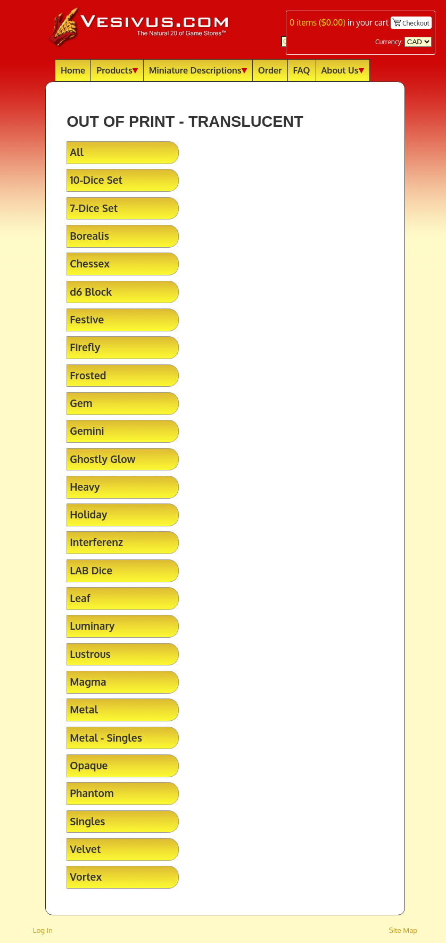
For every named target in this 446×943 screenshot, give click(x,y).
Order (270, 70)
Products (117, 70)
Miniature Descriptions (198, 70)
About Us (342, 70)
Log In (43, 929)
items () (317, 22)
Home (73, 70)
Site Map (403, 929)
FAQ (301, 70)
